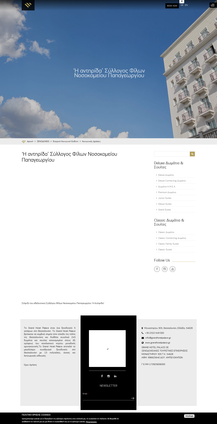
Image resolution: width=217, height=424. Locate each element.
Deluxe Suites (164, 204)
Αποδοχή (189, 416)
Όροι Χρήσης (30, 365)
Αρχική (30, 141)
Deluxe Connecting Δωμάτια (172, 180)
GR (182, 5)
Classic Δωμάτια (166, 232)
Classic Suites (165, 249)
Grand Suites (164, 209)
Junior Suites (164, 198)
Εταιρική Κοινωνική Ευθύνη (65, 141)
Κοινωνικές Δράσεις (91, 141)
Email (86, 394)
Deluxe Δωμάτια (166, 175)
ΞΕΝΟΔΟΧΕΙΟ (43, 141)
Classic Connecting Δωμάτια (172, 238)
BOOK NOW (172, 6)
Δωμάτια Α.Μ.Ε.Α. (167, 186)
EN (186, 5)
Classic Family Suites (168, 244)
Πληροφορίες (91, 422)
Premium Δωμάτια (167, 192)
